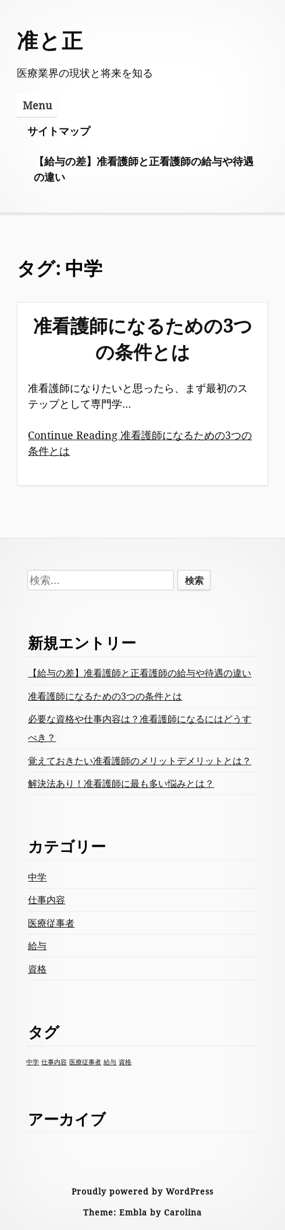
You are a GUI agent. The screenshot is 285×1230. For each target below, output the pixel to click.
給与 (37, 945)
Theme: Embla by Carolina (142, 1212)
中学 (37, 877)
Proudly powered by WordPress (142, 1191)
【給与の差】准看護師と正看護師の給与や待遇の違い (144, 169)
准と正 (50, 40)
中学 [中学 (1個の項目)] (32, 1062)
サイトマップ (58, 131)
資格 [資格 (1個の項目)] (125, 1062)
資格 (37, 968)
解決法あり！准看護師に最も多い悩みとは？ (121, 783)
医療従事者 (51, 923)
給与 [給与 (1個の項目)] (110, 1062)
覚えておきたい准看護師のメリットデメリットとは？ (139, 760)
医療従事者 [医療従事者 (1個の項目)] (85, 1062)
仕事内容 (46, 899)
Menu (37, 105)
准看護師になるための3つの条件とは (142, 338)
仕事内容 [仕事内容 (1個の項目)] (54, 1062)
